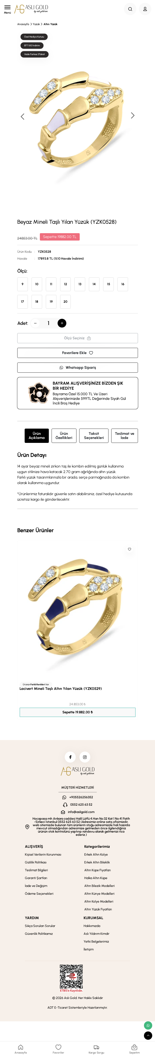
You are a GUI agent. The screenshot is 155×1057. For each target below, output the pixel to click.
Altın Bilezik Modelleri (99, 886)
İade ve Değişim (36, 886)
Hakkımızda (92, 926)
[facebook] (70, 757)
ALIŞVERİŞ (34, 847)
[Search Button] (130, 9)
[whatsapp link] (148, 1025)
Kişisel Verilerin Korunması (43, 855)
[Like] (129, 549)
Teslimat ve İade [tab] (124, 435)
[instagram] (85, 757)
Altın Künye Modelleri (99, 894)
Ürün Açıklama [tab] (37, 435)
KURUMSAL (93, 918)
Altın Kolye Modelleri (98, 902)
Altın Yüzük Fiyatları (98, 910)
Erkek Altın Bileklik (97, 863)
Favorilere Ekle (77, 353)
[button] (132, 116)
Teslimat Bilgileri (36, 871)
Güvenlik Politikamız (39, 934)
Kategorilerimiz (97, 847)
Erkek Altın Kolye (96, 855)
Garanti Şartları (36, 878)
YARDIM (32, 918)
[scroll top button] (148, 1035)
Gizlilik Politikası (36, 863)
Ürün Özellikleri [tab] (64, 435)
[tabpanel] (77, 477)
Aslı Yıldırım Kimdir (96, 934)
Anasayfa (23, 24)
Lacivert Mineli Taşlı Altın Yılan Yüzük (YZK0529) (61, 688)
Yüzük (36, 24)
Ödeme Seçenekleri (39, 894)
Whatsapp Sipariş (77, 367)
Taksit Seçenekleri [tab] (94, 435)
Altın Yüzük (50, 24)
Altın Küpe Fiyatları (97, 871)
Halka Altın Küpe (95, 878)
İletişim (89, 950)
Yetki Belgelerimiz (96, 942)
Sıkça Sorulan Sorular (40, 926)
